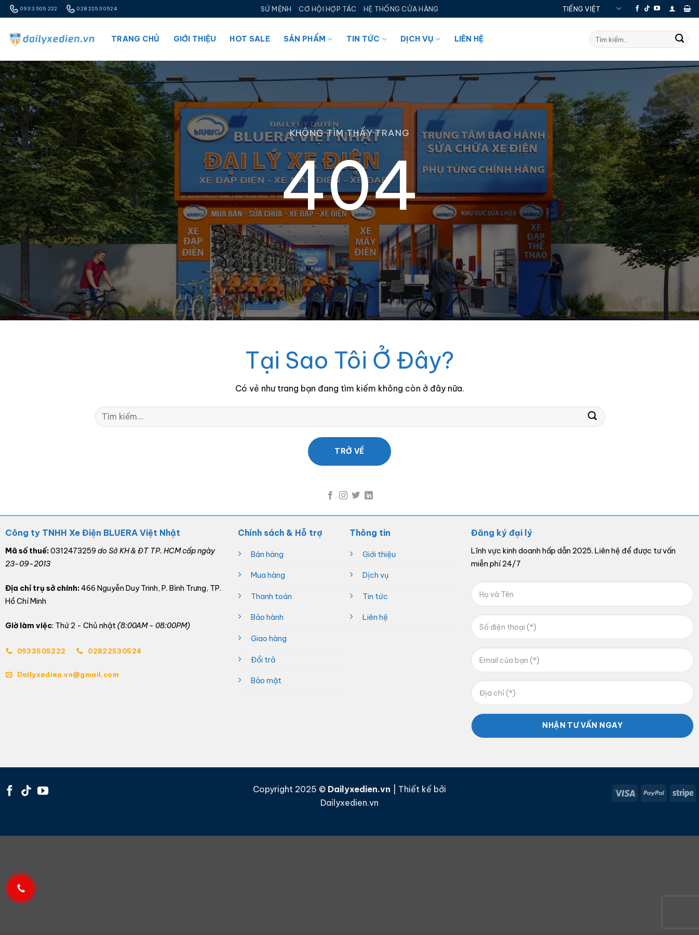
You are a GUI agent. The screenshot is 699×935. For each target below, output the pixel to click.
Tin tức (375, 596)
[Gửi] (679, 39)
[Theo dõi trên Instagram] (343, 495)
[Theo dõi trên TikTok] (647, 8)
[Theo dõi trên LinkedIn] (369, 495)
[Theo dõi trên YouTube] (657, 8)
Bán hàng (267, 554)
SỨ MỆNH (276, 9)
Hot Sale (250, 39)
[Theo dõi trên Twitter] (356, 495)
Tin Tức (366, 39)
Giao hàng (269, 638)
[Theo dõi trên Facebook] (637, 8)
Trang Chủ (135, 39)
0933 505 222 (32, 9)
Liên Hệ (469, 39)
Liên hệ (375, 617)
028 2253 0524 (90, 9)
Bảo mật (266, 680)
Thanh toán (271, 596)
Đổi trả (263, 660)
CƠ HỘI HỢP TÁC (327, 9)
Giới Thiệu (195, 39)
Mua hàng (268, 575)
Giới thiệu (379, 554)
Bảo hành (267, 617)
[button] (672, 8)
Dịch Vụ (420, 39)
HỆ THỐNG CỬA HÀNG (401, 9)
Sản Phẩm (308, 39)
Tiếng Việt (591, 8)
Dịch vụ (375, 575)
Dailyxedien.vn (349, 802)
